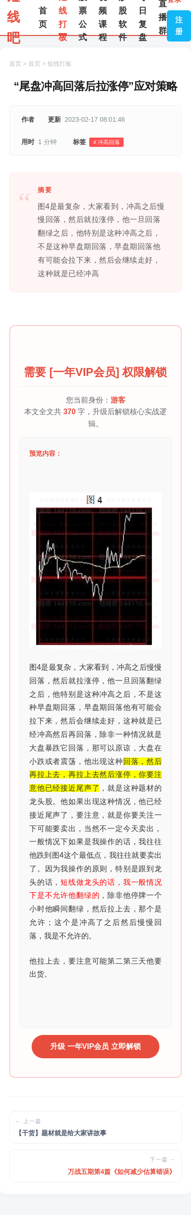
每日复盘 (142, 17)
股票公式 (83, 17)
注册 (179, 26)
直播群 (162, 17)
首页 (43, 17)
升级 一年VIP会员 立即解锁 (95, 1046)
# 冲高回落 (106, 142)
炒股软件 (123, 17)
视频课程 (103, 17)
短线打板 (63, 17)
